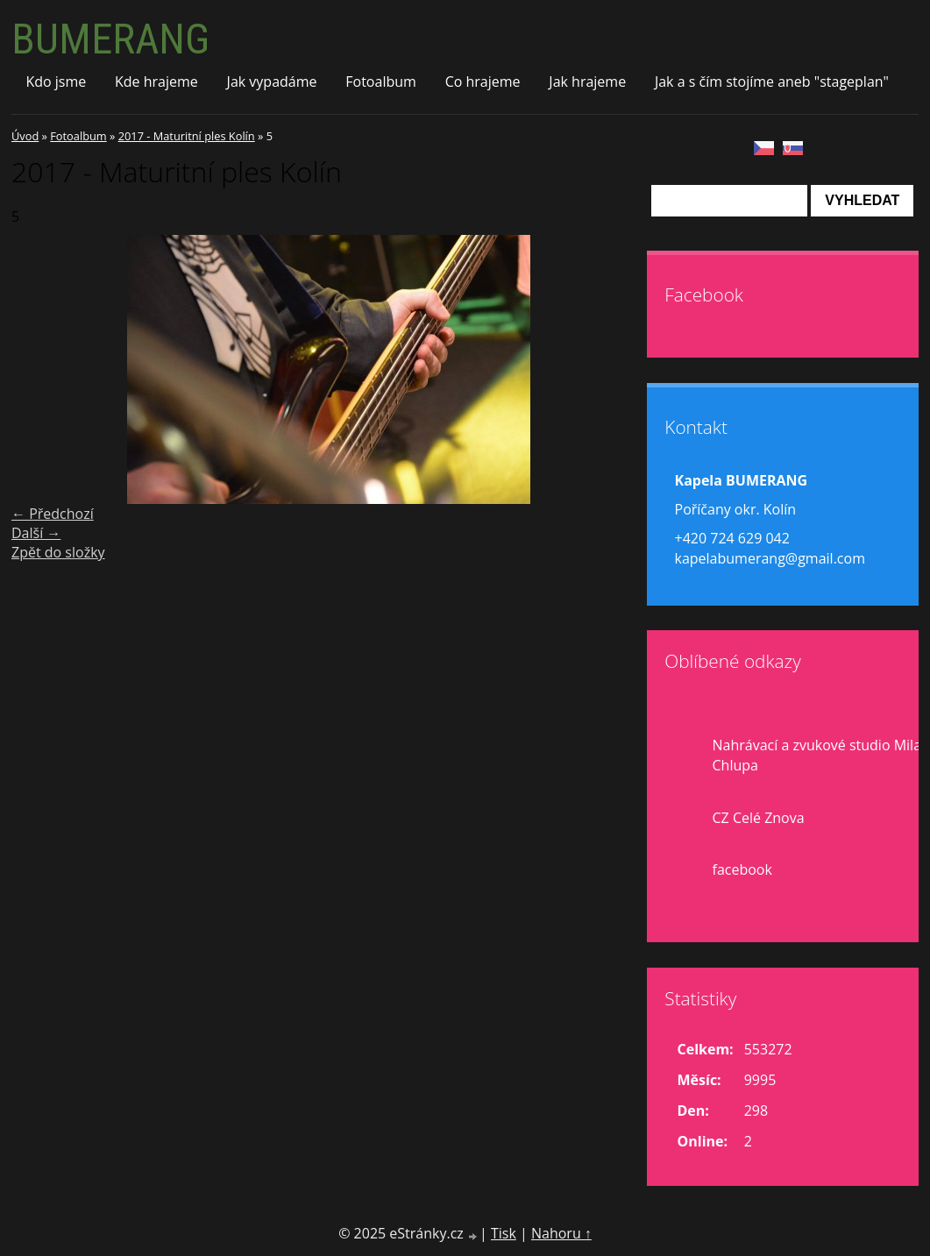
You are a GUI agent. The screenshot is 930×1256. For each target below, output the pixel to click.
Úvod (25, 136)
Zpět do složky (58, 552)
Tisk (503, 1233)
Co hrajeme (483, 81)
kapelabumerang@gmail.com (770, 558)
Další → (35, 533)
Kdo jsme (55, 81)
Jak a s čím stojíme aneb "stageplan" (772, 81)
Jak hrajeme (587, 81)
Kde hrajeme (156, 81)
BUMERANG (110, 39)
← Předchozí (52, 513)
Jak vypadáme (272, 81)
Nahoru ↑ (561, 1233)
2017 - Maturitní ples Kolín (186, 136)
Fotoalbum (380, 81)
